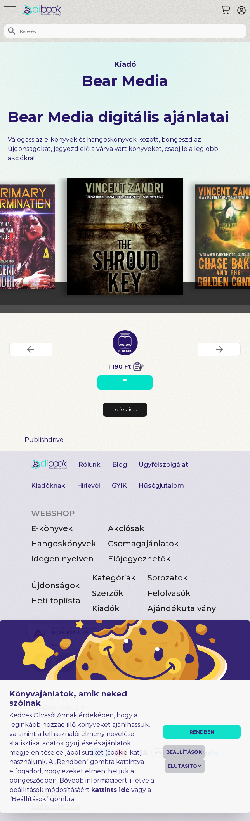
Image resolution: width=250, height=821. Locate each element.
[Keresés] (226, 10)
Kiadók (106, 608)
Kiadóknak (48, 485)
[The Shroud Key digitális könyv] (125, 236)
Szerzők (107, 593)
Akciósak (126, 528)
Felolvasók (169, 593)
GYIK (119, 485)
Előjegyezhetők (139, 558)
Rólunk (89, 464)
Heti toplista (55, 600)
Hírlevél (88, 485)
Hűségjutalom (161, 485)
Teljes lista (125, 409)
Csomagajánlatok (143, 543)
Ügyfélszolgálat (163, 464)
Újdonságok (55, 585)
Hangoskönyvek (63, 543)
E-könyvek (52, 528)
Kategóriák (114, 577)
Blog (119, 464)
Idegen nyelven (62, 558)
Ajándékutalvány (182, 608)
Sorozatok (168, 577)
